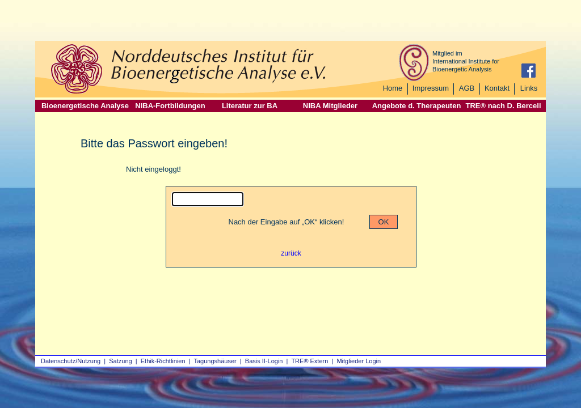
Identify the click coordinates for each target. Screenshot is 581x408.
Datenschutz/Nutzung (70, 361)
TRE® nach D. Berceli (503, 105)
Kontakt (497, 88)
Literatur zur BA (249, 105)
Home (393, 88)
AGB (466, 88)
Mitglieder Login (358, 361)
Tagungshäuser (215, 361)
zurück (291, 253)
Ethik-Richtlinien (163, 361)
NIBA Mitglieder (330, 105)
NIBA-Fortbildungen (170, 105)
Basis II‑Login (264, 361)
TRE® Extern (309, 361)
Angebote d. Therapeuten (416, 105)
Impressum (430, 88)
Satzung (120, 361)
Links (528, 88)
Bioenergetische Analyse (85, 105)
